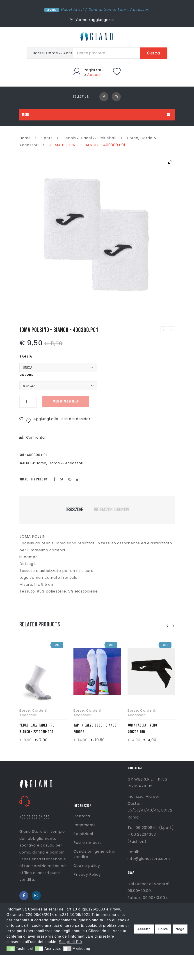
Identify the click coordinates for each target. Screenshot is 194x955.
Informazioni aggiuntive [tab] (112, 509)
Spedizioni (83, 833)
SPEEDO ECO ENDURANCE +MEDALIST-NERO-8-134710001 (171, 330)
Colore (26, 375)
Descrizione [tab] (74, 509)
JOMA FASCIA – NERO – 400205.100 (144, 728)
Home (25, 138)
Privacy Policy (87, 874)
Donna (95, 9)
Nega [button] (180, 929)
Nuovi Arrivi (72, 9)
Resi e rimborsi (88, 842)
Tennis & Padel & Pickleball (89, 138)
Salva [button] (163, 929)
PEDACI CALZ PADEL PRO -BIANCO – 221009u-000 (38, 728)
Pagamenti (84, 825)
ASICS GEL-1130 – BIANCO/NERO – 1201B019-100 (163, 330)
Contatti (81, 816)
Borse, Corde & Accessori (59, 463)
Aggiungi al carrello (66, 401)
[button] (11, 948)
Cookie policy (86, 865)
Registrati (93, 70)
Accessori (140, 9)
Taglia (25, 356)
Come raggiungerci (92, 20)
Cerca (153, 53)
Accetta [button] (144, 929)
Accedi (94, 74)
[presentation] (167, 626)
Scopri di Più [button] (70, 942)
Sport (122, 9)
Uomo (109, 9)
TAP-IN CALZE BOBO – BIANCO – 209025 (96, 728)
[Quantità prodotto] (28, 401)
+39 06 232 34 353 (34, 817)
